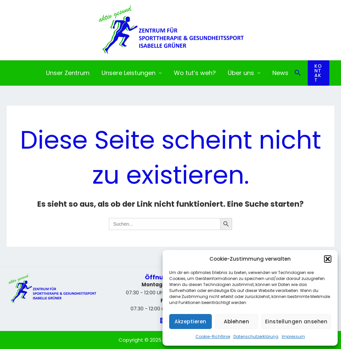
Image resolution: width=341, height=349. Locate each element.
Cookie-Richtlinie (212, 336)
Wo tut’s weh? (195, 73)
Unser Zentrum (68, 73)
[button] (327, 259)
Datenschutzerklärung (255, 336)
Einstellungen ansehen (296, 321)
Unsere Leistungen (129, 73)
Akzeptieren (190, 321)
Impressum (293, 336)
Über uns (241, 73)
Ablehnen (236, 321)
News (280, 73)
